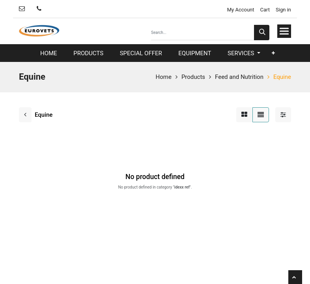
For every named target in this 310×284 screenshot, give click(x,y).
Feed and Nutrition (239, 76)
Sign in (283, 10)
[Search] (261, 32)
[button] (273, 53)
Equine (282, 76)
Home (164, 76)
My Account (240, 10)
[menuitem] (49, 53)
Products (193, 76)
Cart (265, 10)
